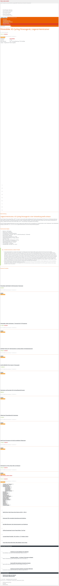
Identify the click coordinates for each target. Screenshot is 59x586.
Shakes (4, 501)
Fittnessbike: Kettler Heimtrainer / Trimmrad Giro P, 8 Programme (13, 323)
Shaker (4, 500)
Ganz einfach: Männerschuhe (9, 576)
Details (1, 293)
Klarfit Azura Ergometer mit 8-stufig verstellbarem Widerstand (13, 440)
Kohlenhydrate (6, 498)
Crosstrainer (7, 487)
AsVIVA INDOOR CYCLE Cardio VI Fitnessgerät (9, 365)
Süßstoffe (5, 504)
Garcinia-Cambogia (7, 496)
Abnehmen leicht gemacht (11, 579)
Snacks (4, 502)
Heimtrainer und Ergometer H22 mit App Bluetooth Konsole (12, 390)
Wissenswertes (6, 22)
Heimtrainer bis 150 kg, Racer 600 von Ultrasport (10, 465)
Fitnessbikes (12, 38)
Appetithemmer (6, 485)
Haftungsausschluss (7, 582)
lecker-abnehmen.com (12, 17)
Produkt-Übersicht (6, 20)
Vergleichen (2, 37)
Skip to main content (4, 1)
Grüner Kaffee (6, 497)
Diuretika (4, 491)
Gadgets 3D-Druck (6, 24)
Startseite (5, 19)
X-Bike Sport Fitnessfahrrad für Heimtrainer (9, 415)
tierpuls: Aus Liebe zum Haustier (9, 575)
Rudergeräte (7, 489)
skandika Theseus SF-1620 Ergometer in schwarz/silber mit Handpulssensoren (16, 348)
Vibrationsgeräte (8, 490)
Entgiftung (5, 494)
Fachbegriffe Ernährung (8, 21)
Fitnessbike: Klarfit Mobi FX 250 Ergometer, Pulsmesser (11, 285)
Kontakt (4, 583)
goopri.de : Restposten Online (18, 580)
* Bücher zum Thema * (7, 484)
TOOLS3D (9, 580)
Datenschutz (5, 584)
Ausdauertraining (6, 486)
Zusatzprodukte (6, 505)
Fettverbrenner (6, 495)
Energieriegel (5, 493)
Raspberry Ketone (6, 499)
